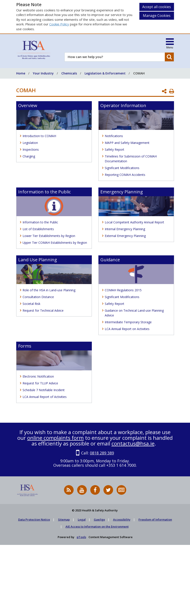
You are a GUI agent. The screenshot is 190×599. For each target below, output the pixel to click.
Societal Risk (31, 304)
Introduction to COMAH (39, 136)
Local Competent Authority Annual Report (134, 222)
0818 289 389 (102, 453)
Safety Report (114, 149)
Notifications (114, 136)
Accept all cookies (156, 6)
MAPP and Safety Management (127, 143)
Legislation (30, 143)
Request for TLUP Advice (40, 383)
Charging (29, 156)
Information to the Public (44, 192)
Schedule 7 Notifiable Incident (44, 390)
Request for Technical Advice (43, 310)
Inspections (31, 149)
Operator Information (123, 105)
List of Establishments (38, 229)
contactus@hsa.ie (133, 443)
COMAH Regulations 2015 (123, 290)
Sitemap (64, 519)
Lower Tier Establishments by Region (49, 236)
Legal (82, 519)
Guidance (110, 260)
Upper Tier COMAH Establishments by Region (55, 242)
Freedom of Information (155, 519)
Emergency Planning (121, 192)
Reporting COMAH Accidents (125, 175)
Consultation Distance (38, 297)
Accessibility (121, 519)
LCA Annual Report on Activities (127, 329)
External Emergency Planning (125, 236)
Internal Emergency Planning (125, 229)
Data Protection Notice (34, 519)
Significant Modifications (122, 168)
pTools (81, 537)
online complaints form (55, 437)
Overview (27, 105)
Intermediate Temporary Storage (128, 322)
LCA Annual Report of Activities (45, 397)
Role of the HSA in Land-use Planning (49, 290)
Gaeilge (99, 519)
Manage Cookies (156, 15)
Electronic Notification (38, 376)
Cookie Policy (59, 24)
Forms (24, 346)
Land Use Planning (37, 260)
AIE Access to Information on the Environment (97, 526)
